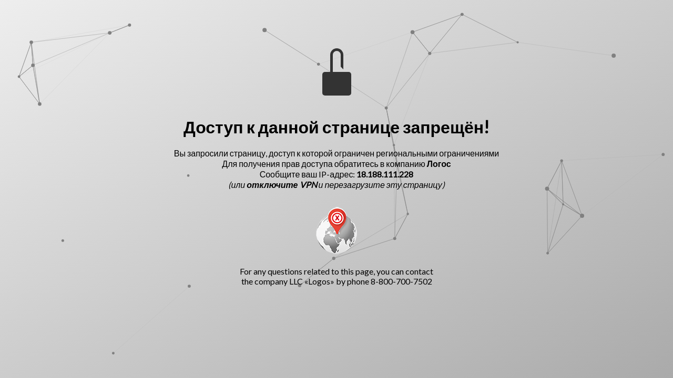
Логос (439, 164)
